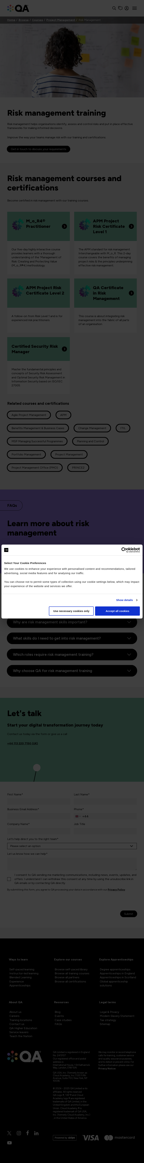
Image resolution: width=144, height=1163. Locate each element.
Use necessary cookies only (71, 611)
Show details (124, 600)
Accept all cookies (117, 611)
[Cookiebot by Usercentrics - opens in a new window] (124, 550)
